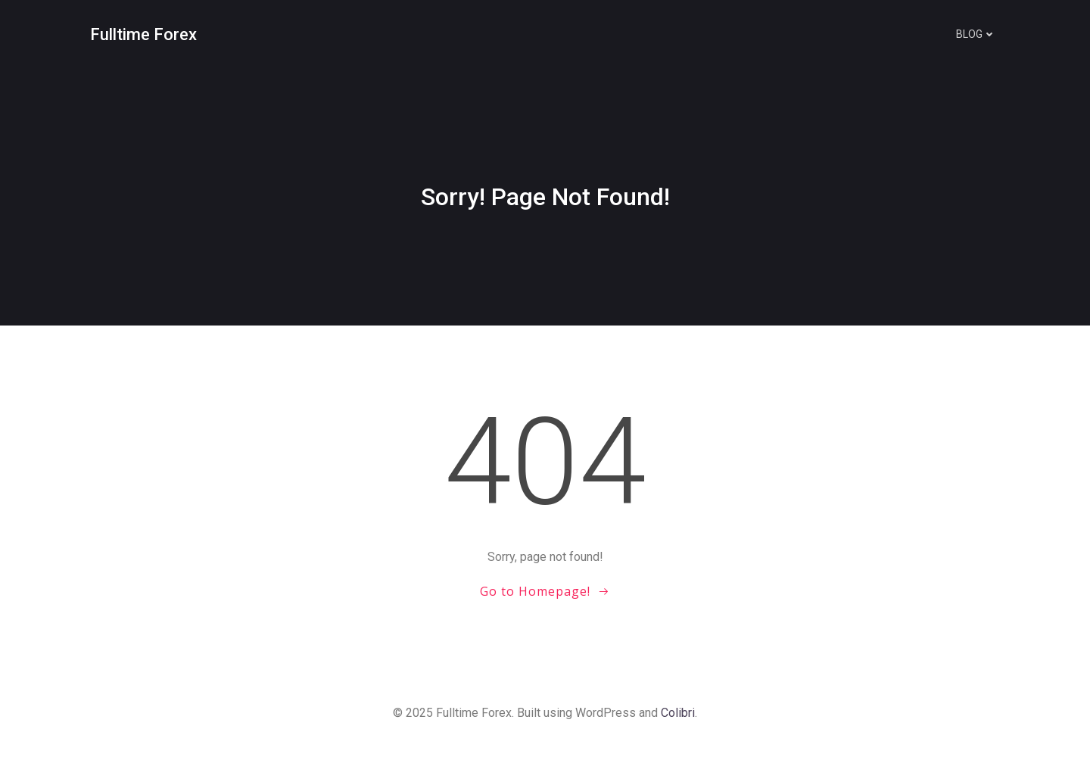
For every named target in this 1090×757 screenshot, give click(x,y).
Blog (976, 34)
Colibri (678, 713)
